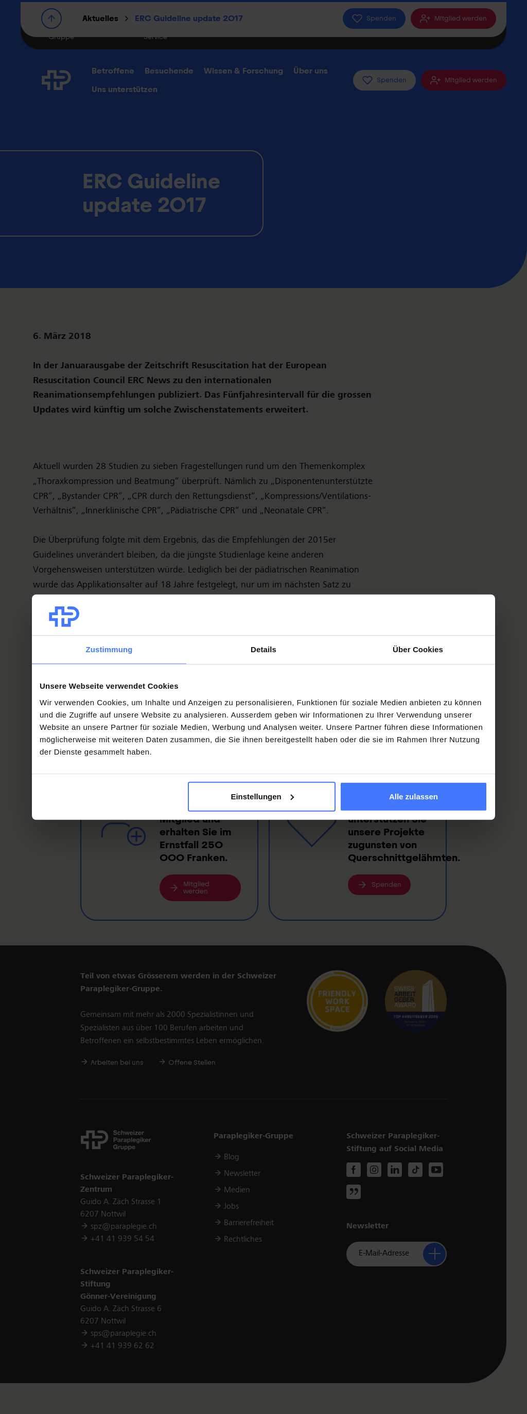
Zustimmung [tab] (109, 649)
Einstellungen (262, 796)
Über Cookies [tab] (418, 649)
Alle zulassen (413, 796)
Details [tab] (263, 649)
